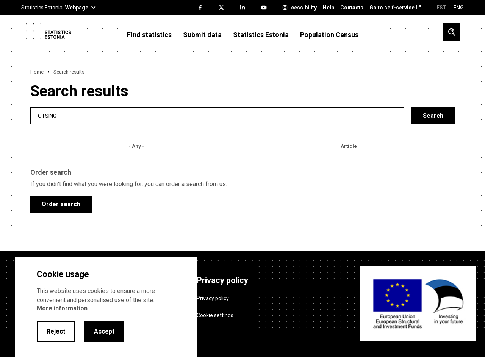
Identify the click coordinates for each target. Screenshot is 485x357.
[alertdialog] (106, 307)
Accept (104, 331)
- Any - (136, 146)
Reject (56, 331)
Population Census (329, 35)
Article (349, 146)
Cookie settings (215, 315)
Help (328, 8)
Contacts (351, 8)
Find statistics (149, 35)
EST (441, 8)
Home (37, 72)
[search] (217, 115)
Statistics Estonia (261, 35)
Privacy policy (213, 298)
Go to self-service (392, 8)
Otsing (47, 116)
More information (62, 308)
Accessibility (301, 8)
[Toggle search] (451, 32)
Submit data (202, 35)
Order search (61, 204)
